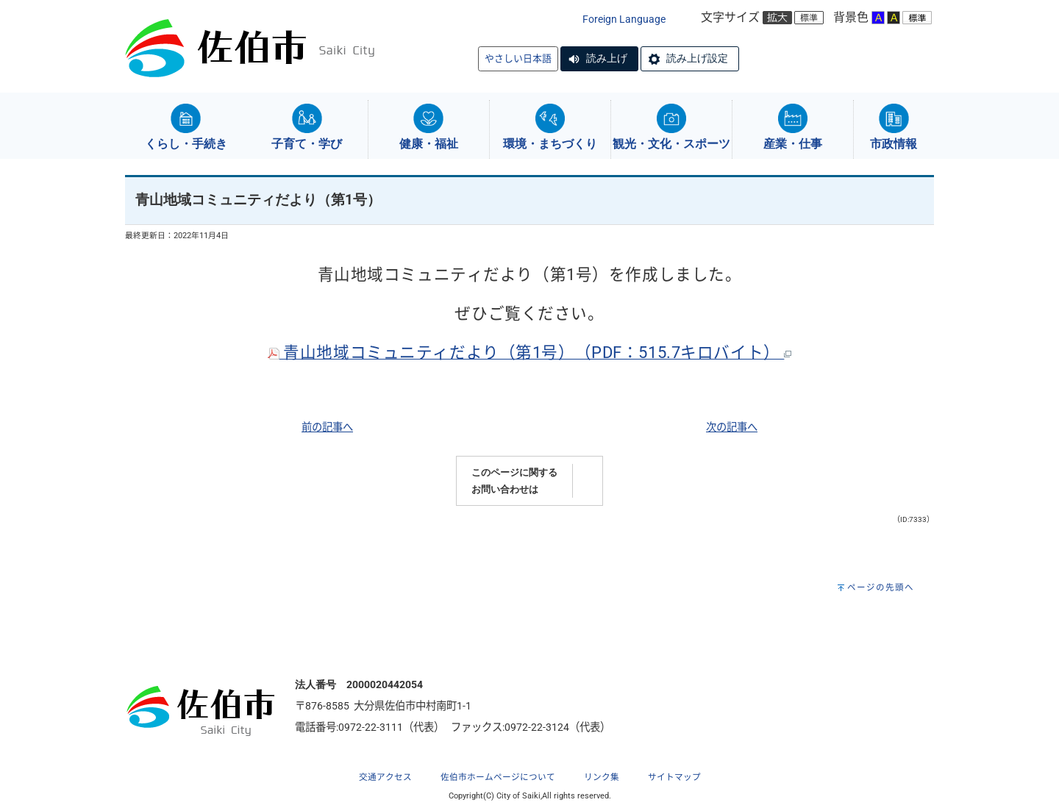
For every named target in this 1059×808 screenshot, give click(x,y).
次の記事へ (731, 427)
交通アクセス (385, 777)
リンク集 (601, 777)
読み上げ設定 (697, 58)
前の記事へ (327, 427)
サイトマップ (674, 777)
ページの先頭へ (880, 587)
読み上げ (606, 58)
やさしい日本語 (518, 58)
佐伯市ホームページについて (498, 777)
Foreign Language (624, 19)
